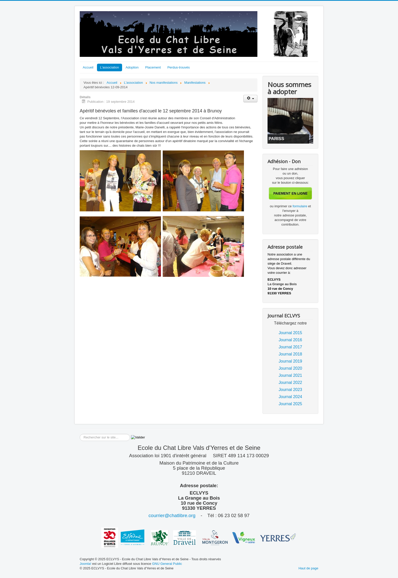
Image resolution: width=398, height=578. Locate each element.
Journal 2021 (290, 375)
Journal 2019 (290, 361)
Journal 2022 (290, 382)
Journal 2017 (290, 347)
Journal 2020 (290, 368)
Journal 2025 (290, 404)
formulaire (300, 206)
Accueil (88, 67)
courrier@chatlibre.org (171, 515)
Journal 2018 (290, 354)
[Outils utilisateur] (250, 98)
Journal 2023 (290, 389)
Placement (153, 67)
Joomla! (85, 564)
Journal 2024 (290, 397)
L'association (109, 67)
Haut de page (308, 568)
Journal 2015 (290, 333)
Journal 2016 (290, 340)
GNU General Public (167, 564)
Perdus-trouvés (178, 67)
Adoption (132, 67)
